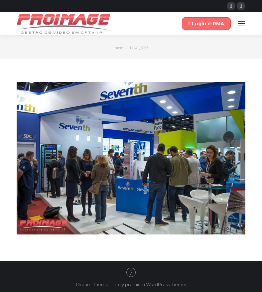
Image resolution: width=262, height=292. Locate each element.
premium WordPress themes (156, 284)
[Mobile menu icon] (241, 24)
